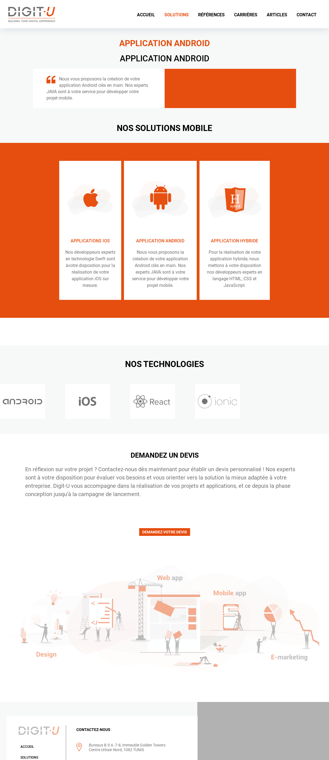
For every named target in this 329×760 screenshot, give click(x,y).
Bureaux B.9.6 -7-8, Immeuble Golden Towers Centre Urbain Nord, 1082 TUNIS (126, 747)
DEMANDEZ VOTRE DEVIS (164, 532)
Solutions (29, 758)
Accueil (27, 747)
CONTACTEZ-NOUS (92, 730)
